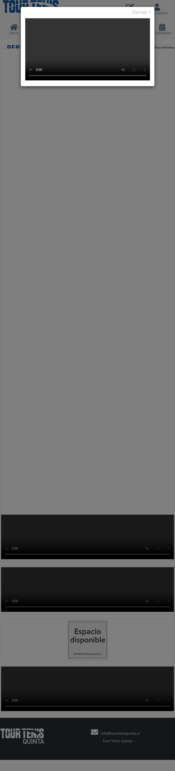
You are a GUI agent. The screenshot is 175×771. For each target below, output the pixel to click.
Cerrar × (141, 12)
